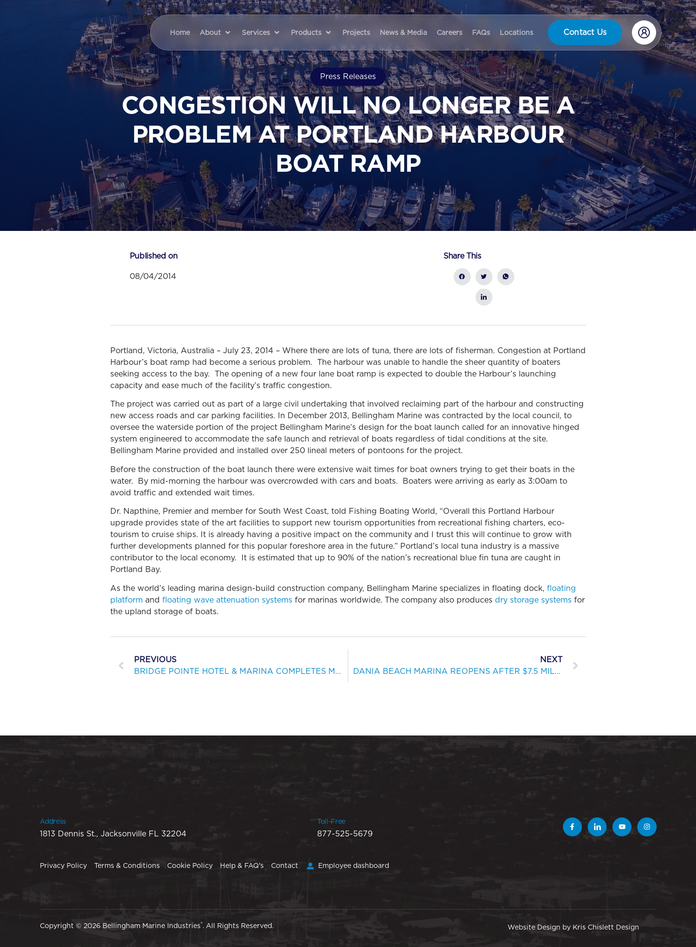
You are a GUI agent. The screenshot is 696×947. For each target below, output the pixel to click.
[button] (216, 32)
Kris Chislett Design (606, 927)
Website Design (534, 927)
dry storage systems (533, 599)
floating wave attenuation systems (227, 599)
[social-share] (462, 276)
